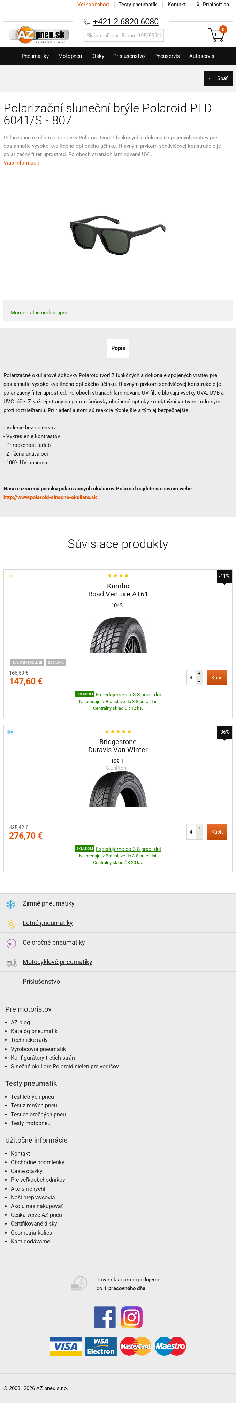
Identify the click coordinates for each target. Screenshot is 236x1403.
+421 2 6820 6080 (126, 21)
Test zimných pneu (34, 1105)
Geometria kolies (31, 1232)
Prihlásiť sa (210, 4)
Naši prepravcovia (33, 1197)
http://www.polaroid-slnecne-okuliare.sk (50, 497)
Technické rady (29, 1040)
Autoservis (204, 56)
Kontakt (176, 4)
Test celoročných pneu (38, 1114)
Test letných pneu (32, 1096)
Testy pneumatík (137, 4)
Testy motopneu (31, 1123)
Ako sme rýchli (29, 1188)
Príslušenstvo (130, 56)
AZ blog (20, 1022)
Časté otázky (27, 1171)
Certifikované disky (34, 1223)
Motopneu (68, 56)
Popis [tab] (118, 348)
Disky (97, 56)
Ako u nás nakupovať (37, 1206)
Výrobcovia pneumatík (38, 1049)
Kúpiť (217, 677)
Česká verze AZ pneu (36, 1215)
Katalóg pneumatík (34, 1031)
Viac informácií (21, 163)
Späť (222, 78)
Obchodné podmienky (37, 1162)
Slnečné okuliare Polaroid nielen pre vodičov (65, 1066)
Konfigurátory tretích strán (43, 1057)
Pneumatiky (32, 56)
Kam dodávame (30, 1241)
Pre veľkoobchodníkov (38, 1179)
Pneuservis (169, 56)
